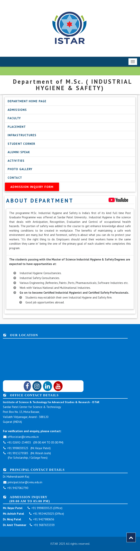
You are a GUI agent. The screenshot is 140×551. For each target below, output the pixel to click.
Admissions (17, 110)
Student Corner (21, 144)
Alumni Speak (19, 152)
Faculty (14, 118)
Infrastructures (22, 135)
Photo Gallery (20, 169)
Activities (16, 161)
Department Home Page (27, 101)
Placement (17, 127)
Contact (15, 178)
